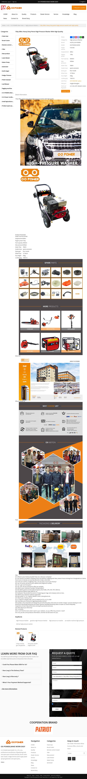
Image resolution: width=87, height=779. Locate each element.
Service (56, 14)
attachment (56, 696)
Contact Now (65, 91)
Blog (75, 14)
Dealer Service (44, 14)
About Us (15, 14)
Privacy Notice (46, 775)
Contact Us (14, 18)
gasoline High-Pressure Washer (38, 620)
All (8, 25)
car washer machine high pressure (74, 620)
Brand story (26, 18)
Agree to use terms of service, (65, 705)
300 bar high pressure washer (24, 624)
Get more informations (9, 689)
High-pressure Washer (31, 25)
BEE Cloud (59, 777)
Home (4, 25)
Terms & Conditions (73, 705)
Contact (37, 775)
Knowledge (65, 14)
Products (33, 14)
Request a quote (80, 8)
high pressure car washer (56, 620)
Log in (9, 1)
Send (57, 709)
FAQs (41, 775)
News (5, 18)
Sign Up (14, 1)
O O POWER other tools (17, 25)
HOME (5, 14)
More (2, 762)
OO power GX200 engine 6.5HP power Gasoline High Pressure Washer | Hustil (33, 644)
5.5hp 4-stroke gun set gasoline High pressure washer (20, 644)
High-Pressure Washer (22, 620)
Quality (24, 14)
